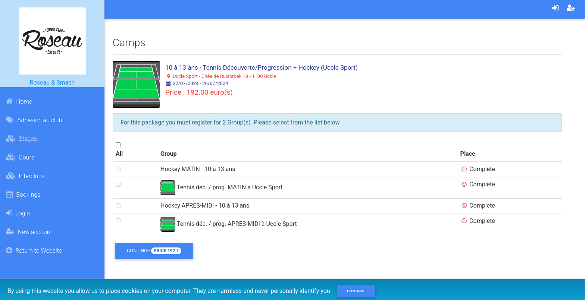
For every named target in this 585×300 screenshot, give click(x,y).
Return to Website (34, 250)
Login (18, 213)
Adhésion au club (34, 120)
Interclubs (25, 176)
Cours (20, 157)
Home (19, 101)
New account (29, 232)
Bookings (23, 194)
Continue (154, 250)
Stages (21, 138)
